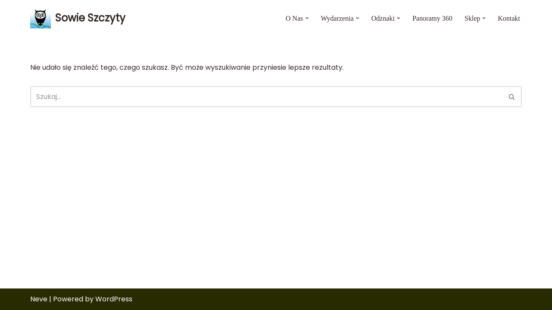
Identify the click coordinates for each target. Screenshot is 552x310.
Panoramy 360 (432, 18)
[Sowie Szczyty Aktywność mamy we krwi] (77, 18)
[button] (307, 18)
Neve (38, 299)
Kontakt (509, 18)
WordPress (113, 299)
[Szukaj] (266, 96)
